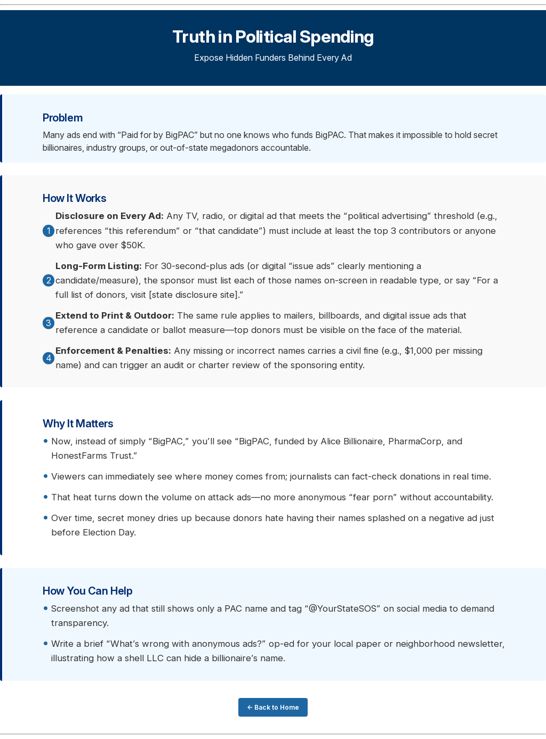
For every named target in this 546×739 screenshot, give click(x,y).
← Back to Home (273, 707)
